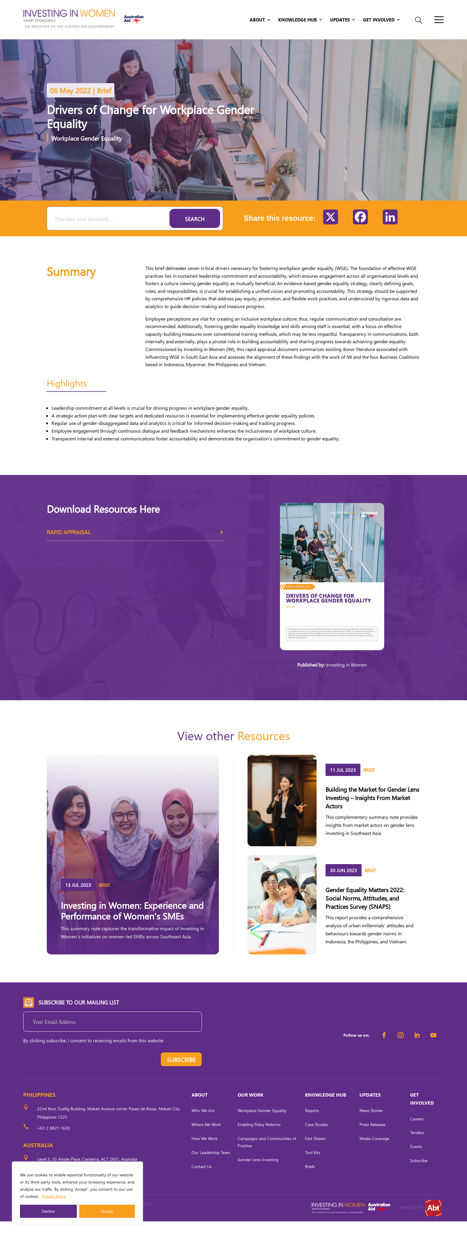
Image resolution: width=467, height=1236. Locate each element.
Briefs (310, 1181)
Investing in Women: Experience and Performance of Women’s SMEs (132, 925)
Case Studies (316, 1139)
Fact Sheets (315, 1153)
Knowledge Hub (297, 20)
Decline (48, 1211)
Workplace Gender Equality (86, 152)
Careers (417, 1133)
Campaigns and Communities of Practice (267, 1156)
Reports (312, 1125)
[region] (77, 1193)
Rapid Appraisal (135, 549)
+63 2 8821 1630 (53, 1142)
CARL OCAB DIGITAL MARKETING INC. (78, 1226)
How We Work (204, 1153)
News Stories (371, 1125)
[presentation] (68, 1075)
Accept (107, 1211)
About (257, 20)
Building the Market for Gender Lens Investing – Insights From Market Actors (372, 811)
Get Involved (379, 20)
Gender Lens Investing (258, 1174)
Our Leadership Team (211, 1167)
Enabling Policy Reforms (259, 1139)
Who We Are (203, 1125)
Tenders (417, 1147)
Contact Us (202, 1181)
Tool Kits (312, 1167)
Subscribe (418, 1175)
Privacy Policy (54, 1196)
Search (195, 233)
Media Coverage (374, 1153)
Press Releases (372, 1139)
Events (416, 1161)
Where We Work (206, 1139)
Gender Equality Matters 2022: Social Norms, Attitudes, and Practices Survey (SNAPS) (365, 912)
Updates (340, 20)
